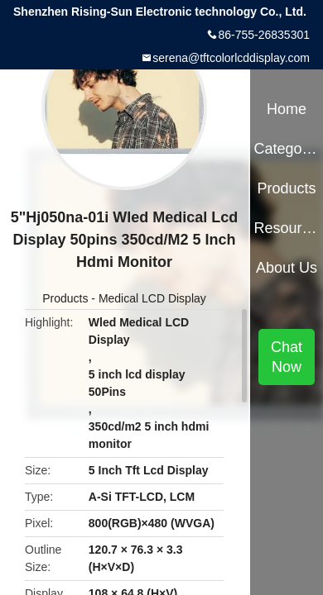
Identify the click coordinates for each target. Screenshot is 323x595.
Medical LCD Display (152, 298)
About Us (286, 267)
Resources (286, 228)
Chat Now (286, 357)
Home (286, 109)
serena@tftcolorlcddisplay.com (231, 57)
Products (65, 298)
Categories (286, 148)
